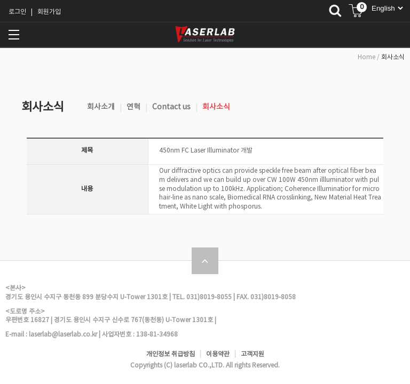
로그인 (17, 12)
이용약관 (218, 354)
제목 (87, 150)
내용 (87, 189)
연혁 (133, 107)
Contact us (171, 107)
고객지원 (252, 354)
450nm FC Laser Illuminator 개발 (206, 150)
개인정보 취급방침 (170, 354)
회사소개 (101, 107)
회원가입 (49, 12)
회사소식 (216, 107)
